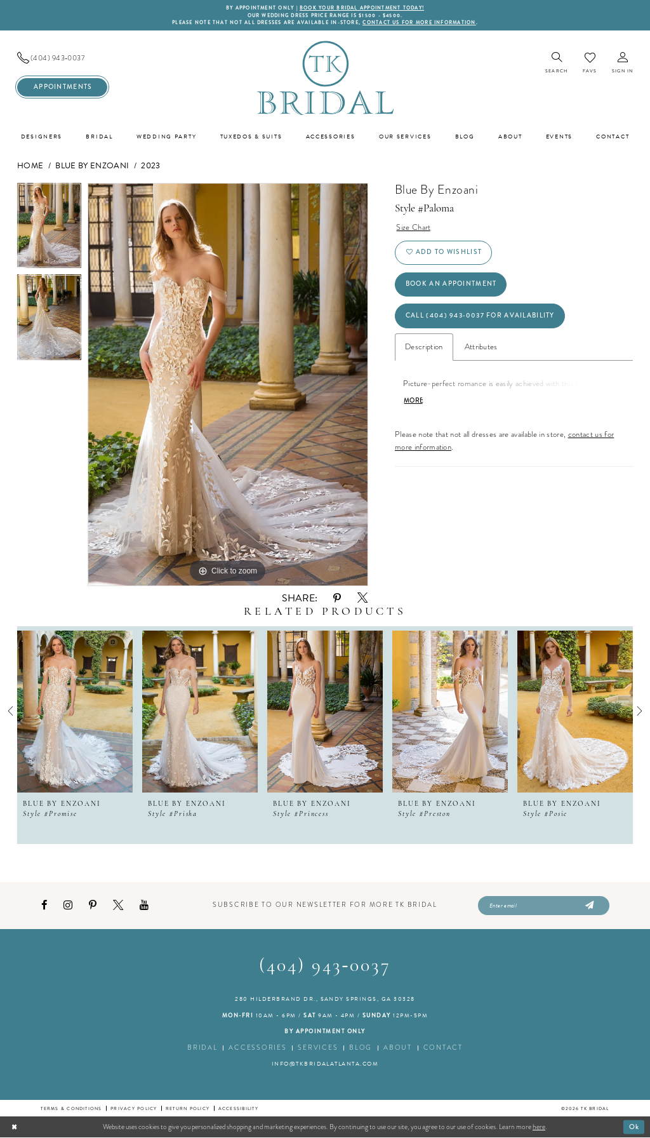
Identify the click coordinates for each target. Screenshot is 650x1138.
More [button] (413, 402)
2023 (150, 166)
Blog (360, 1048)
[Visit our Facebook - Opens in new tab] (44, 906)
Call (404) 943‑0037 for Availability (481, 316)
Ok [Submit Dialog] (634, 1126)
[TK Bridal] (325, 78)
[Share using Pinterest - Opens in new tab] (337, 598)
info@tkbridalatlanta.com (325, 1064)
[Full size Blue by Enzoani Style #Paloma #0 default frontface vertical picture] (228, 385)
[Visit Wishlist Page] (589, 63)
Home (30, 166)
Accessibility (238, 1108)
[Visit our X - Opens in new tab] (118, 905)
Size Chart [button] (413, 228)
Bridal (202, 1048)
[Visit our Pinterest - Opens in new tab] (92, 906)
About (397, 1048)
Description (424, 348)
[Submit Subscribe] (588, 906)
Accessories (257, 1048)
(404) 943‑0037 (325, 967)
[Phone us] (62, 58)
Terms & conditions (71, 1108)
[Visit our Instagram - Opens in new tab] (68, 906)
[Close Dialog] (14, 1127)
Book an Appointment (451, 285)
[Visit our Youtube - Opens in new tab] (144, 906)
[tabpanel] (49, 229)
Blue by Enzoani (92, 166)
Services (318, 1048)
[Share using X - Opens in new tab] (362, 598)
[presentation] (75, 711)
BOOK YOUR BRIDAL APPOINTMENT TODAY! (362, 7)
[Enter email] (543, 906)
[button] (622, 64)
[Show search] (556, 64)
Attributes (481, 348)
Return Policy (187, 1108)
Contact (443, 1048)
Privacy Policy (133, 1108)
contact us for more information (420, 22)
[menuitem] (62, 58)
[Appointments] (62, 87)
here (539, 1127)
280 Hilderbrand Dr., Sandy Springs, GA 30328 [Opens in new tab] (325, 999)
